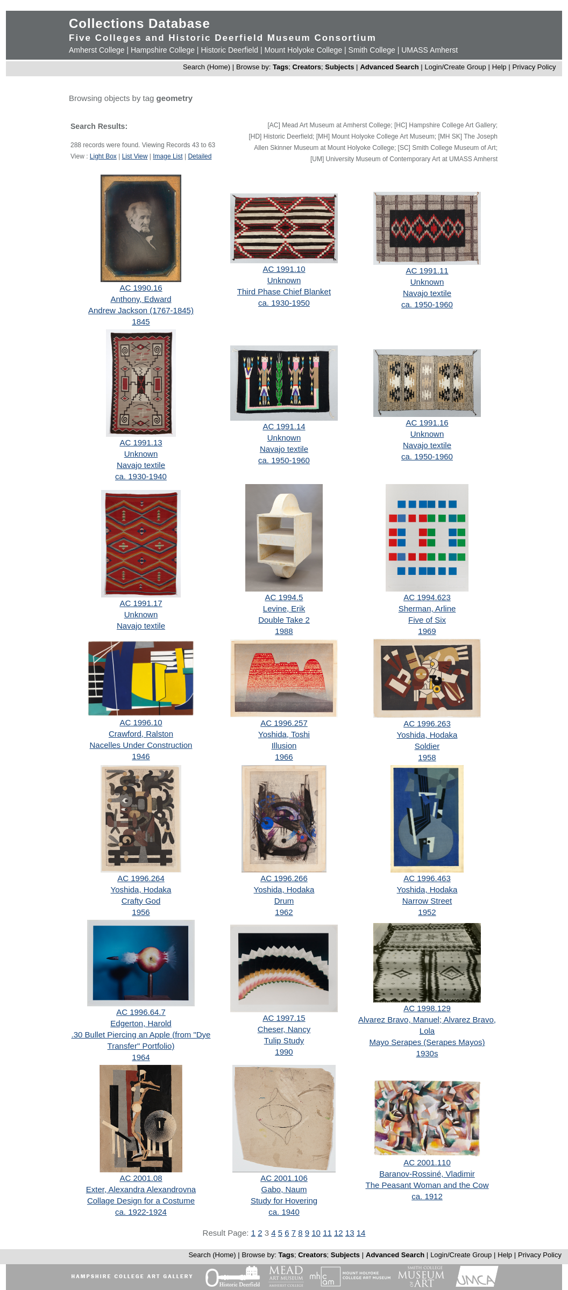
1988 (284, 631)
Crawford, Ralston (141, 733)
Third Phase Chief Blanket (284, 291)
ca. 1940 (284, 1211)
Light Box (103, 156)
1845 (141, 321)
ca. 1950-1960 (427, 304)
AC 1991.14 (283, 426)
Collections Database (139, 23)
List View (135, 156)
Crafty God (141, 900)
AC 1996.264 (141, 878)
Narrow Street (427, 900)
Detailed (199, 156)
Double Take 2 (284, 619)
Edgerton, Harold (140, 1023)
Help (499, 67)
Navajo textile (427, 293)
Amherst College (97, 50)
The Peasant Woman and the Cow (426, 1185)
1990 (284, 1051)
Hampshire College (163, 50)
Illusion (284, 745)
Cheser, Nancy (284, 1029)
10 (316, 1232)
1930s (427, 1053)
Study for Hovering (284, 1200)
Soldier (427, 746)
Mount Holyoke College (303, 50)
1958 (427, 757)
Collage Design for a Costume (141, 1200)
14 (361, 1232)
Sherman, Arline (427, 608)
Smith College (372, 50)
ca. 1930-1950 (284, 302)
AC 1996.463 (427, 878)
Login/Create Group (456, 67)
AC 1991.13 (140, 442)
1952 (427, 912)
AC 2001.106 (284, 1178)
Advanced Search (389, 67)
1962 (284, 912)
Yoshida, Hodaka (427, 734)
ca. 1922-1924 (141, 1211)
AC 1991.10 (283, 268)
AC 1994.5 (284, 597)
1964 (141, 1057)
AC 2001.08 (140, 1178)
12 (338, 1232)
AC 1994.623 (427, 597)
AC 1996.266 (284, 878)
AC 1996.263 (427, 723)
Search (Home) (206, 67)
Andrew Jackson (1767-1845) (141, 310)
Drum (284, 900)
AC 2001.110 (427, 1162)
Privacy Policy (534, 67)
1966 (284, 756)
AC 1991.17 (140, 603)
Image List (167, 156)
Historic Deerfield (229, 50)
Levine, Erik (284, 608)
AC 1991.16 (427, 422)
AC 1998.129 (427, 1008)
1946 (141, 756)
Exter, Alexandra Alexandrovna (141, 1189)
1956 (141, 912)
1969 (427, 631)
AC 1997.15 (283, 1017)
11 (327, 1232)
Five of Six (427, 619)
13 (349, 1232)
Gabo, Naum (284, 1189)
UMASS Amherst (429, 50)
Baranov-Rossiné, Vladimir (427, 1173)
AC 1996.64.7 (141, 1012)
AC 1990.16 (140, 287)
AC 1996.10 (140, 722)
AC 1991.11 (427, 270)
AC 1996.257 (284, 722)
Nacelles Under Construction (141, 745)
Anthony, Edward (140, 299)
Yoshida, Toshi (284, 734)
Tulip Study (284, 1040)
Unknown (284, 280)
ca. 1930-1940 (141, 476)
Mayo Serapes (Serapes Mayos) (427, 1042)
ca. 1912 (427, 1196)
